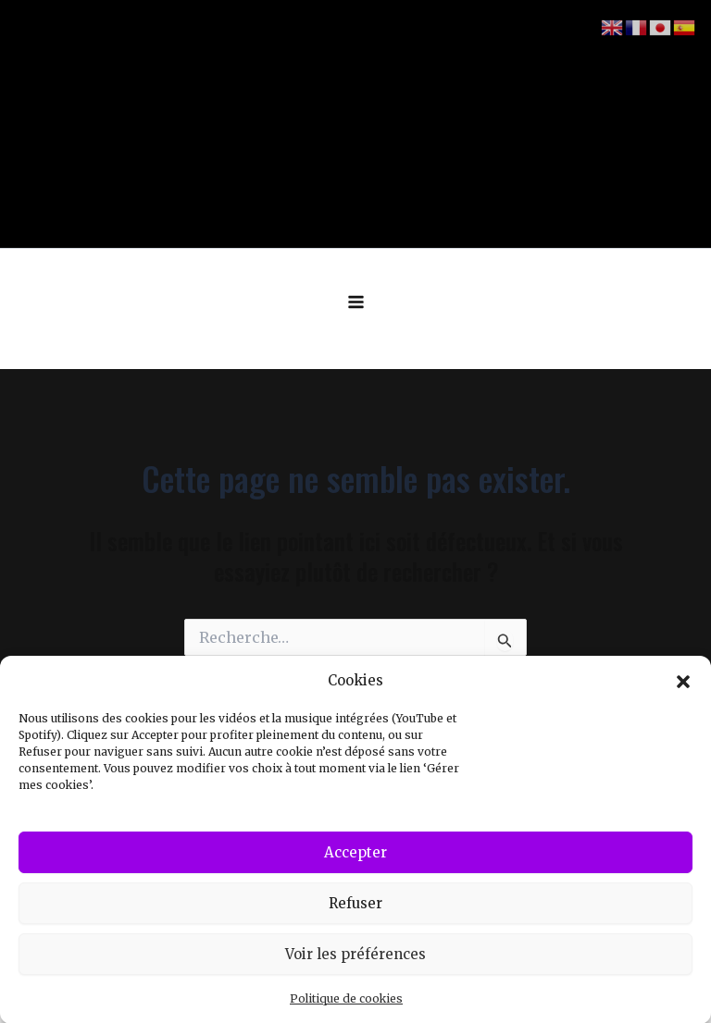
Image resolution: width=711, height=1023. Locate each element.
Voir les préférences (355, 963)
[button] (683, 690)
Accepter (355, 861)
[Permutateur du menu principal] (356, 302)
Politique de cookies (346, 1008)
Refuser (355, 912)
